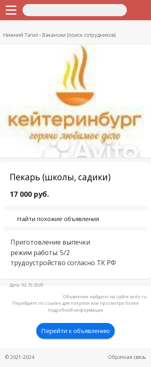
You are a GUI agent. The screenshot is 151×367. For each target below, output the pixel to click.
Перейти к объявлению (75, 331)
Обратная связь (127, 357)
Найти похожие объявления (58, 219)
